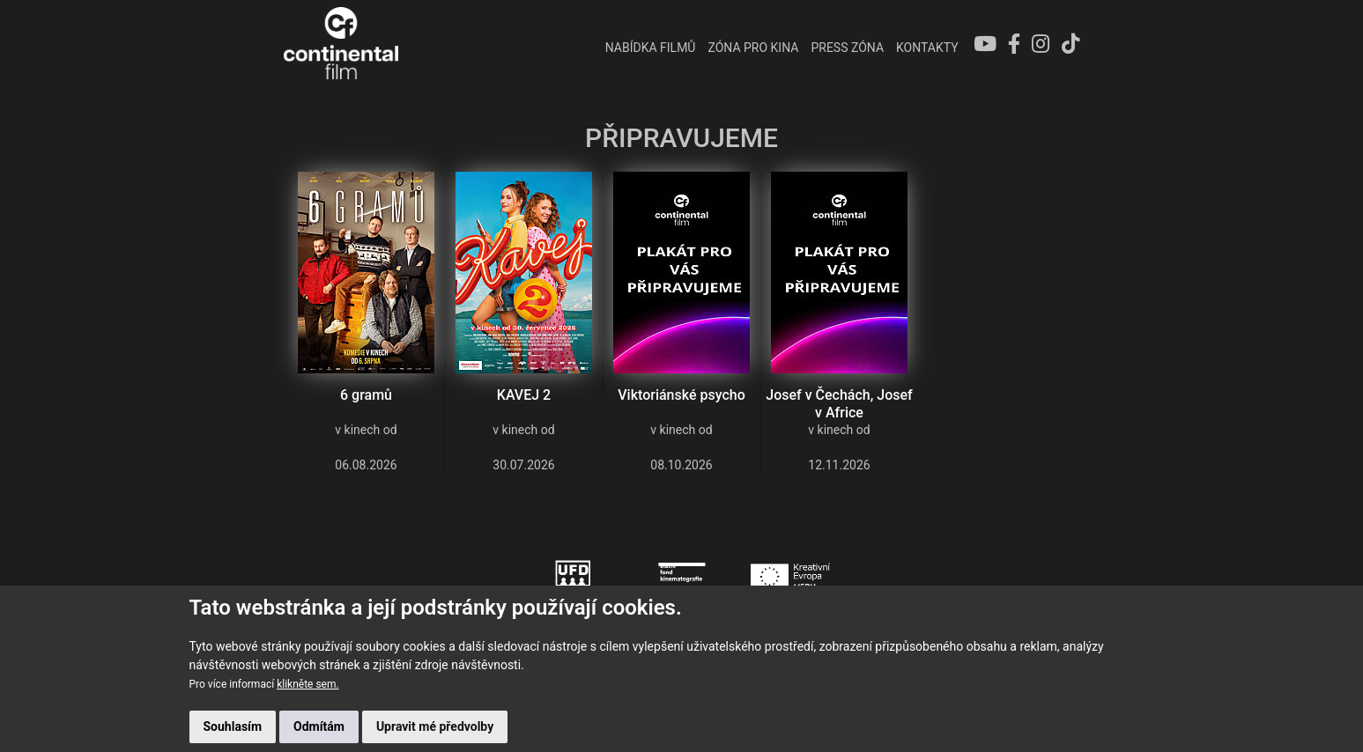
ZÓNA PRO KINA (750, 48)
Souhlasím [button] (233, 726)
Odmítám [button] (318, 726)
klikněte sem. (308, 684)
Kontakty (924, 48)
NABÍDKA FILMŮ (647, 48)
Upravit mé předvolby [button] (434, 726)
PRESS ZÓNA (844, 48)
